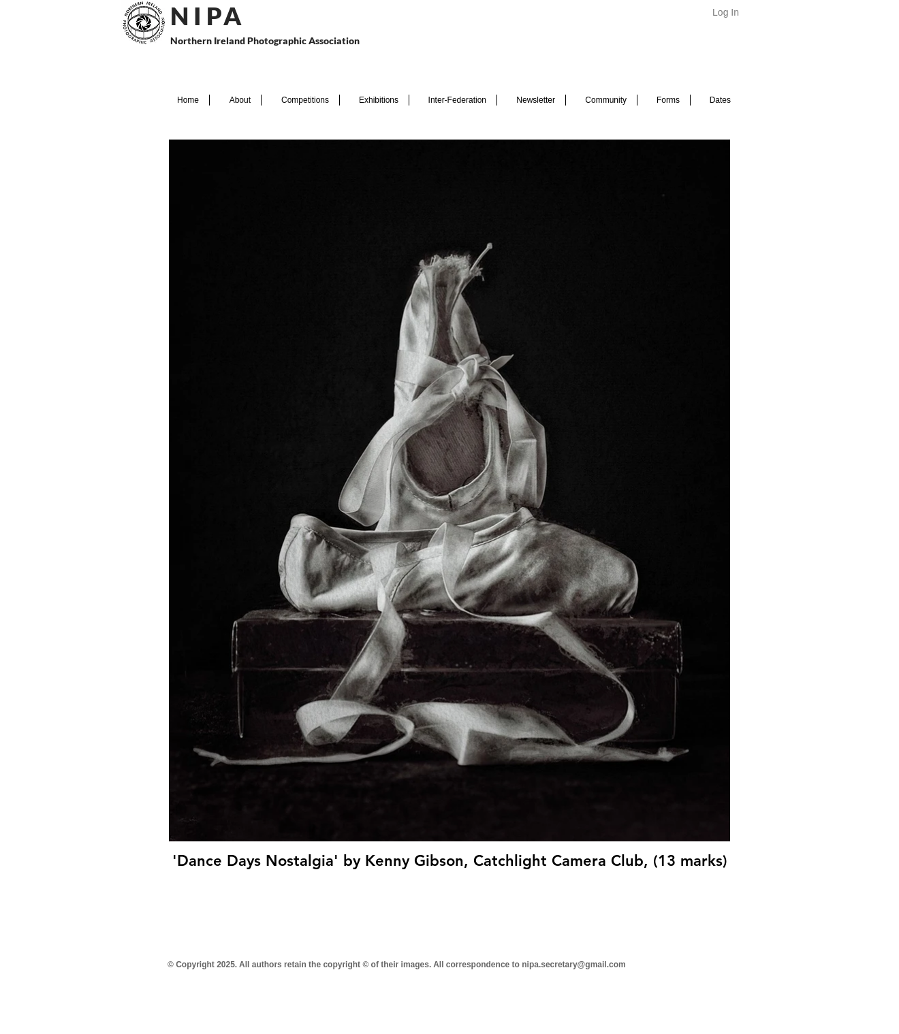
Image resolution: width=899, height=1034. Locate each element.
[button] (235, 100)
